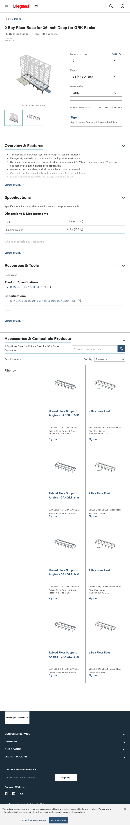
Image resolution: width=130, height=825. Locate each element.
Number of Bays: (79, 54)
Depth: (74, 70)
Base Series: (77, 86)
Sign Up (65, 777)
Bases (17, 18)
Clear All (117, 53)
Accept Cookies (58, 820)
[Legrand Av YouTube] (21, 793)
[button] (6, 6)
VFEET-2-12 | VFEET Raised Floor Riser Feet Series (105, 429)
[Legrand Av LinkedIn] (14, 793)
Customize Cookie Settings (33, 820)
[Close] (125, 809)
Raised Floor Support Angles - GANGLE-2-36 (64, 413)
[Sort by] (109, 359)
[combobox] (96, 60)
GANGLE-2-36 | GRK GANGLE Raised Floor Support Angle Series (64, 429)
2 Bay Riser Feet (99, 411)
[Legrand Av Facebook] (6, 793)
